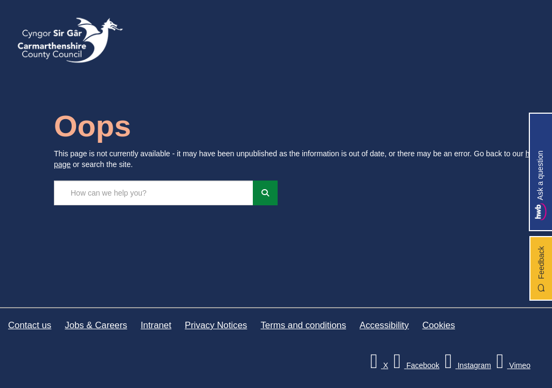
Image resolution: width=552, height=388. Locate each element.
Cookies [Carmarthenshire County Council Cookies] (438, 325)
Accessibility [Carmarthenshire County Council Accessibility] (384, 325)
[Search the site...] (153, 193)
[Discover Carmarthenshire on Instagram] (466, 365)
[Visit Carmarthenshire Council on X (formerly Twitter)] (377, 365)
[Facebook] (414, 365)
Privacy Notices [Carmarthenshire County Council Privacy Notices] (216, 325)
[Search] (265, 193)
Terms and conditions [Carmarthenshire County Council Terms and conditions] (303, 325)
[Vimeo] (511, 365)
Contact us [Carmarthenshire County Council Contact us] (29, 325)
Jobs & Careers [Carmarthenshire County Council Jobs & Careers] (96, 325)
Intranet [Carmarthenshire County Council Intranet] (156, 325)
